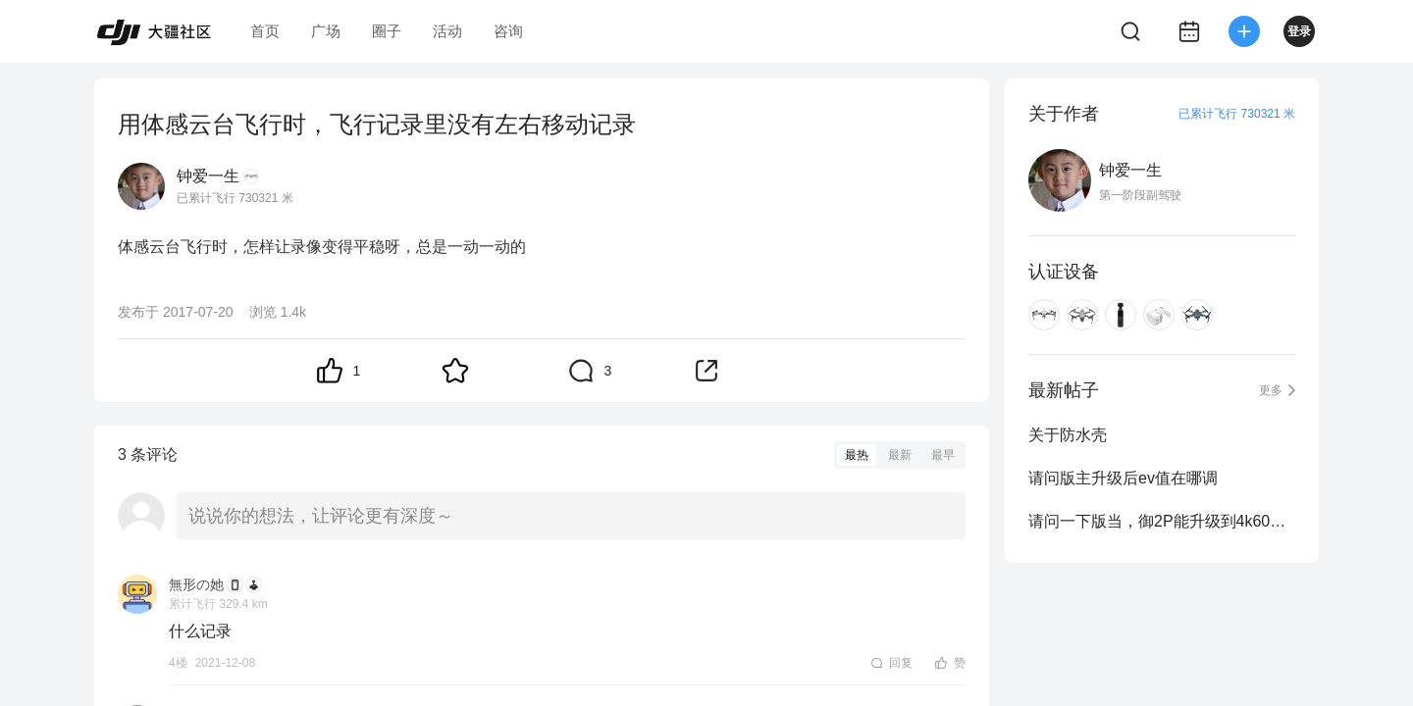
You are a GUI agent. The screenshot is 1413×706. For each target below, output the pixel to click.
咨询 (508, 31)
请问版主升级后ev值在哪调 (1123, 478)
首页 (265, 31)
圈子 (386, 31)
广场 (325, 31)
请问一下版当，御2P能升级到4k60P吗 (1161, 521)
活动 (447, 31)
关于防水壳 (1067, 435)
